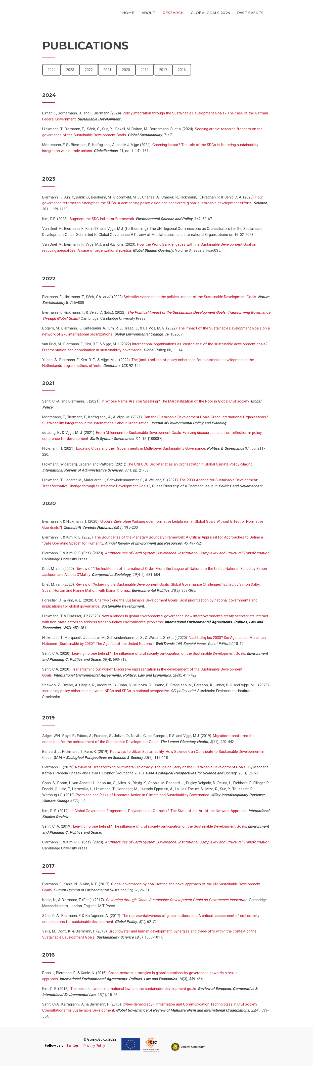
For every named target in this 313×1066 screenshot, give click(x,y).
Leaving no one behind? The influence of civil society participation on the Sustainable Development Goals (158, 653)
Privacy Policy (94, 1046)
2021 (107, 70)
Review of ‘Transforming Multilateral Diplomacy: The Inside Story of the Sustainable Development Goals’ (160, 767)
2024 (52, 70)
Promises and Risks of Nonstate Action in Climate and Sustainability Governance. (143, 795)
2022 (89, 70)
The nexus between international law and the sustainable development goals (133, 988)
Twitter (72, 1045)
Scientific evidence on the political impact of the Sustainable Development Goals (190, 297)
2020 (126, 70)
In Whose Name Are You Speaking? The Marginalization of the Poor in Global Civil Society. (175, 401)
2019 (145, 70)
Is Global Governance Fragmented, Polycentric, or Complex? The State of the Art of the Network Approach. (158, 811)
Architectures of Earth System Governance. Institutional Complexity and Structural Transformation (187, 553)
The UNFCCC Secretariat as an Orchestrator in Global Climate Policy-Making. (190, 464)
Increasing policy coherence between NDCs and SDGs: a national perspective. (106, 691)
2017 (163, 70)
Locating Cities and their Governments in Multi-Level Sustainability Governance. (141, 448)
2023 (70, 70)
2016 (182, 70)
